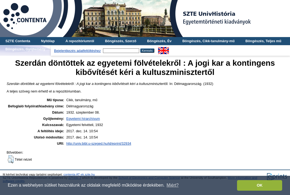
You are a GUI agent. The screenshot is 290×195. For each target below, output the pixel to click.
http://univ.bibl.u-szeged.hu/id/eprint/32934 (98, 143)
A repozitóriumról (79, 41)
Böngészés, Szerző (120, 41)
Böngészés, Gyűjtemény (25, 49)
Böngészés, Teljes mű (263, 41)
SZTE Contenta (17, 41)
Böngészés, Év (159, 41)
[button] (11, 159)
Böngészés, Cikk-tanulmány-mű (208, 41)
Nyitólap (48, 41)
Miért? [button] (172, 185)
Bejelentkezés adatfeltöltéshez (77, 51)
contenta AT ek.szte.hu (79, 174)
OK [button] (260, 185)
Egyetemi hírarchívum (83, 119)
